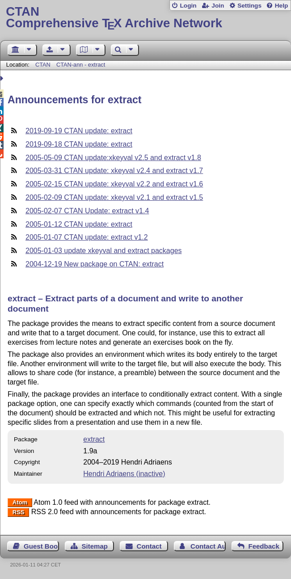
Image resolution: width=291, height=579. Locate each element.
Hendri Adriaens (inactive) (124, 474)
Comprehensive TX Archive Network (145, 18)
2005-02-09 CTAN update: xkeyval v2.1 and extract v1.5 (114, 197)
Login (188, 5)
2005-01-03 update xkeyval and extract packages (103, 250)
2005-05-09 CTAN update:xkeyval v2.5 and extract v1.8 (113, 157)
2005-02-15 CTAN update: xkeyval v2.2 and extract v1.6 (114, 184)
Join (217, 5)
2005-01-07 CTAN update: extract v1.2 (86, 237)
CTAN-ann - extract (80, 64)
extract (94, 439)
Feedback (263, 546)
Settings (249, 5)
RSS (19, 512)
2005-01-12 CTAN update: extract (78, 224)
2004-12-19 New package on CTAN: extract (94, 264)
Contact (149, 546)
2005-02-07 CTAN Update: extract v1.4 (87, 211)
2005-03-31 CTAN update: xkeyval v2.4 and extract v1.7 (114, 170)
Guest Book (41, 546)
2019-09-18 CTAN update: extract (78, 144)
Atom (20, 502)
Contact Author (208, 546)
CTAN (43, 64)
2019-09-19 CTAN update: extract (78, 131)
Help (281, 5)
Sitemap (94, 546)
